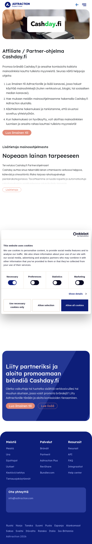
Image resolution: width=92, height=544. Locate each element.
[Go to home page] (17, 5)
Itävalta (30, 530)
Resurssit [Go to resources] (73, 448)
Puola (48, 525)
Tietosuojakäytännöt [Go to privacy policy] (18, 478)
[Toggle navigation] (84, 4)
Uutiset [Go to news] (10, 466)
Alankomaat (73, 525)
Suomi (39, 525)
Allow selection (46, 305)
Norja (19, 525)
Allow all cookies (75, 305)
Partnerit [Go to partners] (45, 454)
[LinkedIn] (12, 506)
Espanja (59, 525)
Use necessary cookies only (17, 305)
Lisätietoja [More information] (12, 189)
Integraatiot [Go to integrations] (75, 466)
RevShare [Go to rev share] (45, 466)
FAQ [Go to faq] (70, 460)
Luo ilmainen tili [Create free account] (16, 133)
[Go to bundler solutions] (49, 472)
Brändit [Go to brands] (44, 448)
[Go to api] (77, 454)
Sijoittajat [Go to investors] (11, 460)
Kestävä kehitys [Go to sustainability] (15, 472)
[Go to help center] (77, 472)
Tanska (29, 525)
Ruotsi (9, 525)
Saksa (9, 530)
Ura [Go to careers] (8, 454)
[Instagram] (21, 506)
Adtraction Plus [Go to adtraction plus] (49, 460)
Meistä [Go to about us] (10, 448)
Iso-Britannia (65, 530)
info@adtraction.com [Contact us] (20, 498)
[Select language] (77, 4)
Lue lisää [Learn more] (47, 406)
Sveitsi (19, 530)
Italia (52, 530)
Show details (76, 293)
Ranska (42, 530)
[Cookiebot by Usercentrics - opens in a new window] (75, 234)
